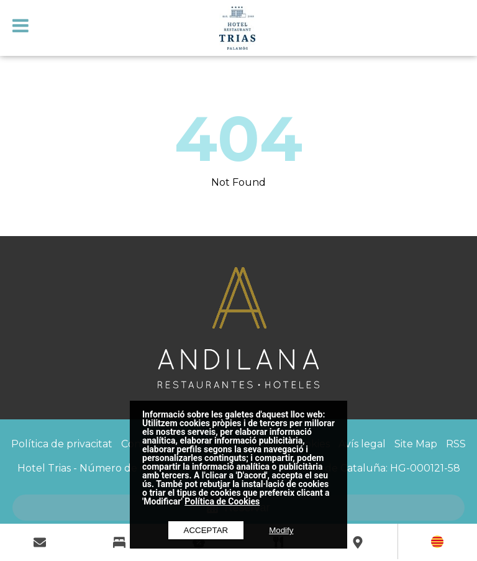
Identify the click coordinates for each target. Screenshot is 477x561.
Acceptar (206, 530)
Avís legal (362, 444)
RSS (456, 444)
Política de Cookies (222, 501)
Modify (281, 530)
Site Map (415, 444)
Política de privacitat (61, 444)
